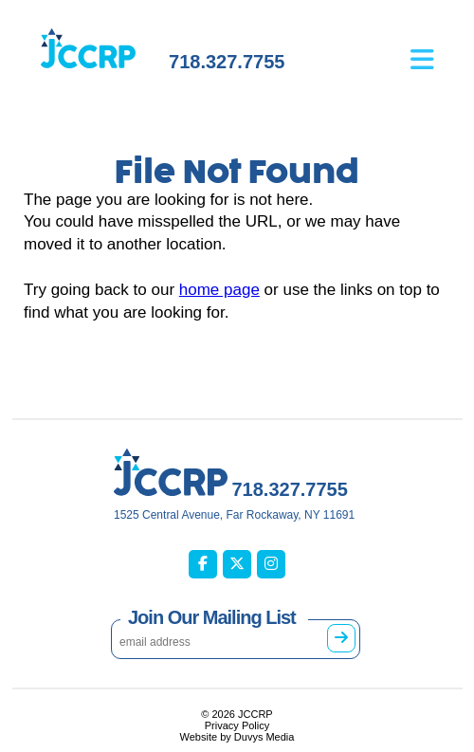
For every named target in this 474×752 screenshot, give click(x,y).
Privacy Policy (237, 725)
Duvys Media (264, 737)
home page (219, 290)
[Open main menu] (436, 45)
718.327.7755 (226, 61)
